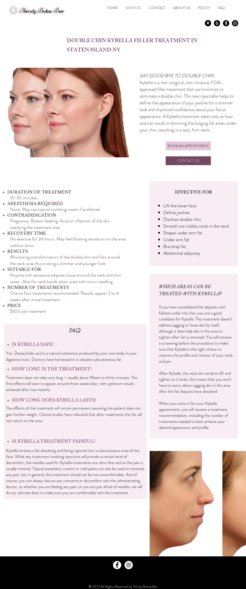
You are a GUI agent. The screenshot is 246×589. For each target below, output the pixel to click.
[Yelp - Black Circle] (217, 23)
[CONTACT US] (188, 160)
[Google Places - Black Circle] (208, 23)
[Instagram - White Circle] (129, 565)
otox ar (41, 10)
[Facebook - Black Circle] (226, 23)
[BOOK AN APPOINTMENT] (188, 146)
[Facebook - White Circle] (117, 565)
